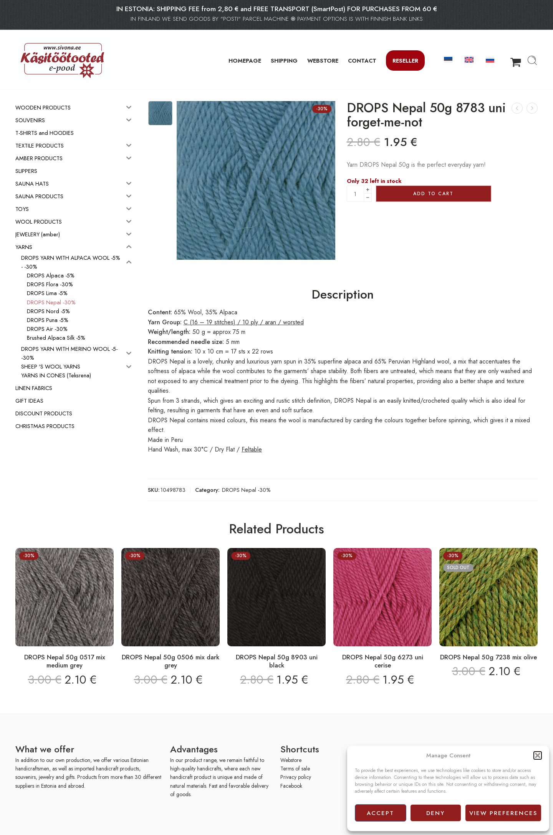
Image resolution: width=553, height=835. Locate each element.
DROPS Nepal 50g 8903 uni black (277, 661)
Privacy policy (295, 777)
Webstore (290, 760)
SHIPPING (284, 60)
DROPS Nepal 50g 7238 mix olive (488, 657)
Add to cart (433, 193)
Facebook (291, 786)
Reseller (405, 60)
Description (343, 295)
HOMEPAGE (244, 60)
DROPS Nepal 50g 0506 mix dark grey (170, 661)
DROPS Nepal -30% (246, 490)
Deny (435, 813)
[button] (537, 755)
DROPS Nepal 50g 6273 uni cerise (382, 661)
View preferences (503, 813)
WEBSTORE (322, 60)
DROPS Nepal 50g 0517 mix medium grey (64, 661)
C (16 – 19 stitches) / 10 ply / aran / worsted (244, 322)
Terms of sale (295, 768)
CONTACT (362, 60)
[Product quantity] (355, 194)
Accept (380, 813)
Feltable (252, 449)
